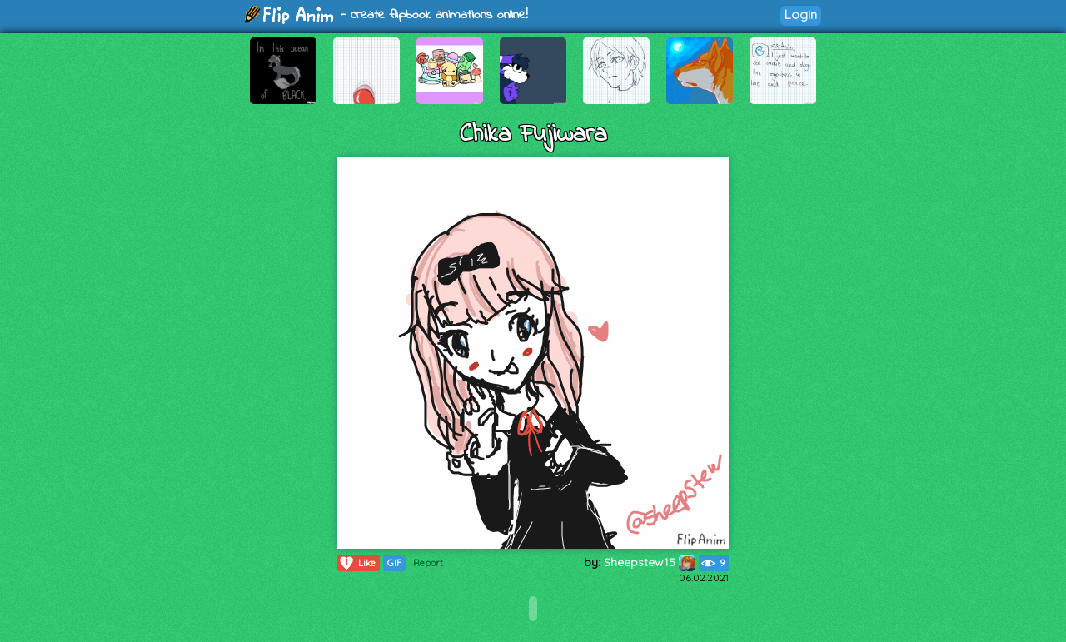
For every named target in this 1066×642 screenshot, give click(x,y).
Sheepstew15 (649, 562)
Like (357, 563)
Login (801, 14)
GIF (394, 563)
